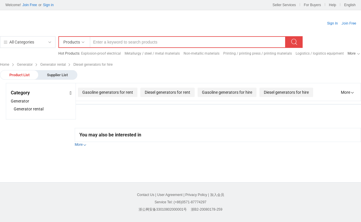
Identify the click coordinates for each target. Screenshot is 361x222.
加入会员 (217, 195)
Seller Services (284, 5)
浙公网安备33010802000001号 (163, 209)
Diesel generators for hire (286, 92)
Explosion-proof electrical (101, 53)
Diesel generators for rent (167, 92)
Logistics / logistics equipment (320, 53)
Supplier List (57, 75)
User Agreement (170, 195)
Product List (19, 75)
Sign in (48, 5)
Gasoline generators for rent (107, 92)
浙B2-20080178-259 (206, 209)
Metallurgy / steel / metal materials (152, 53)
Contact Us (145, 195)
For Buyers (312, 5)
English (349, 5)
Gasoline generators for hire (227, 92)
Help (332, 5)
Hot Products (68, 53)
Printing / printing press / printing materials (257, 53)
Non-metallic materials (201, 53)
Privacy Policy (196, 195)
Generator (20, 101)
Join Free (29, 5)
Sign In (332, 23)
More (351, 53)
